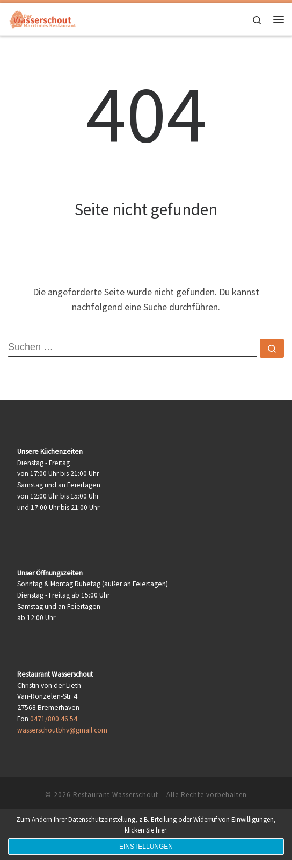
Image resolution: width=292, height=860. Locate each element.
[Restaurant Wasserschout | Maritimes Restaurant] (43, 17)
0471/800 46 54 (53, 718)
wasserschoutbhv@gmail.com (62, 730)
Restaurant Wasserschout (115, 794)
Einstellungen (146, 846)
